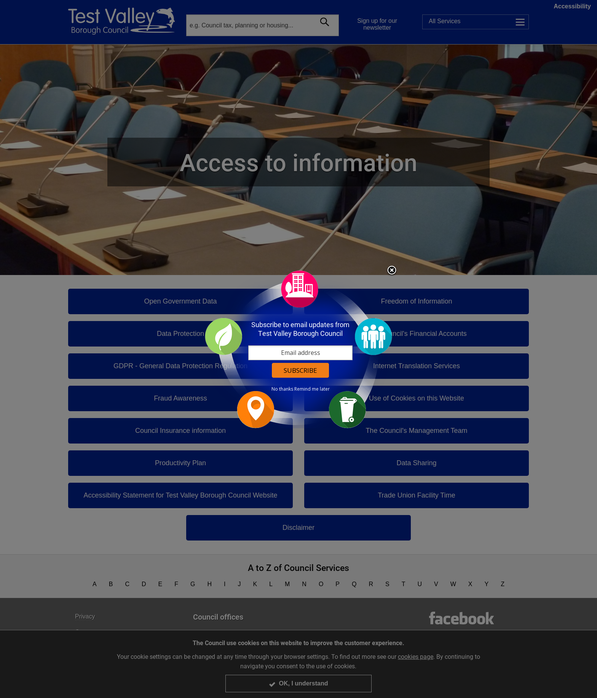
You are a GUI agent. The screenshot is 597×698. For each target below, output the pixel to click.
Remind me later (312, 389)
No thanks (282, 389)
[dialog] (298, 349)
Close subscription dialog (391, 271)
